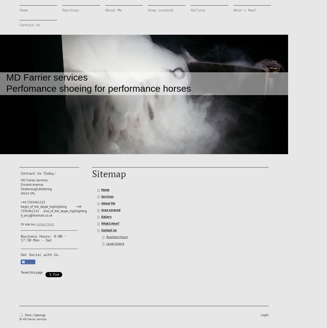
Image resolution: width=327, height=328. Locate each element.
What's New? (110, 223)
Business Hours (117, 237)
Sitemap (39, 315)
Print (25, 315)
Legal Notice (115, 243)
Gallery (106, 217)
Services (107, 196)
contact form (45, 224)
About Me (108, 203)
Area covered (110, 210)
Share (28, 262)
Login (265, 315)
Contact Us (109, 230)
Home (105, 190)
